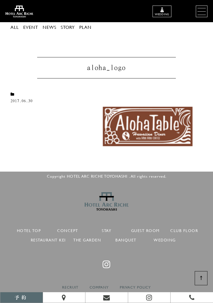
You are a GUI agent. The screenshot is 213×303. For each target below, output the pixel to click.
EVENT (30, 27)
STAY (106, 230)
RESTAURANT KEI (48, 239)
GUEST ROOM (145, 230)
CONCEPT (67, 230)
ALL (15, 27)
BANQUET (125, 239)
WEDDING (165, 239)
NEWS (49, 27)
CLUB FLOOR (184, 230)
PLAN (85, 27)
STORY (68, 27)
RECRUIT (70, 287)
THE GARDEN (87, 239)
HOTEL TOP (29, 230)
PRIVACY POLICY (135, 287)
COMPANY (99, 287)
